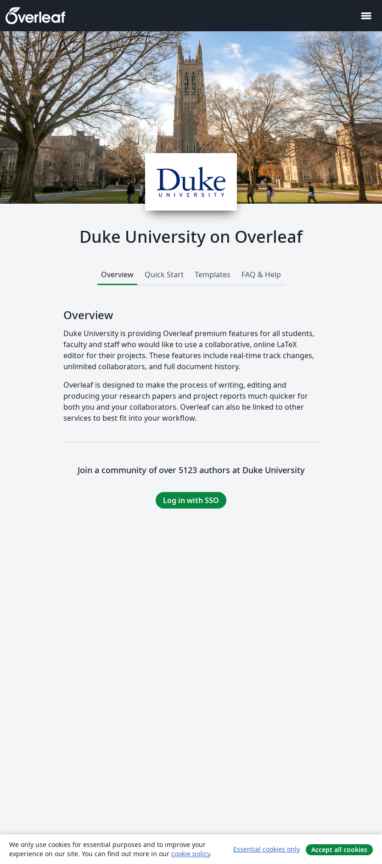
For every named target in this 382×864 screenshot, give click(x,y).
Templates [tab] (212, 274)
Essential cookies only (266, 849)
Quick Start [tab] (164, 274)
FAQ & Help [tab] (261, 274)
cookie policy (190, 853)
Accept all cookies (339, 849)
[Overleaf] (35, 15)
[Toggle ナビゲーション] (365, 15)
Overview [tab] (117, 274)
